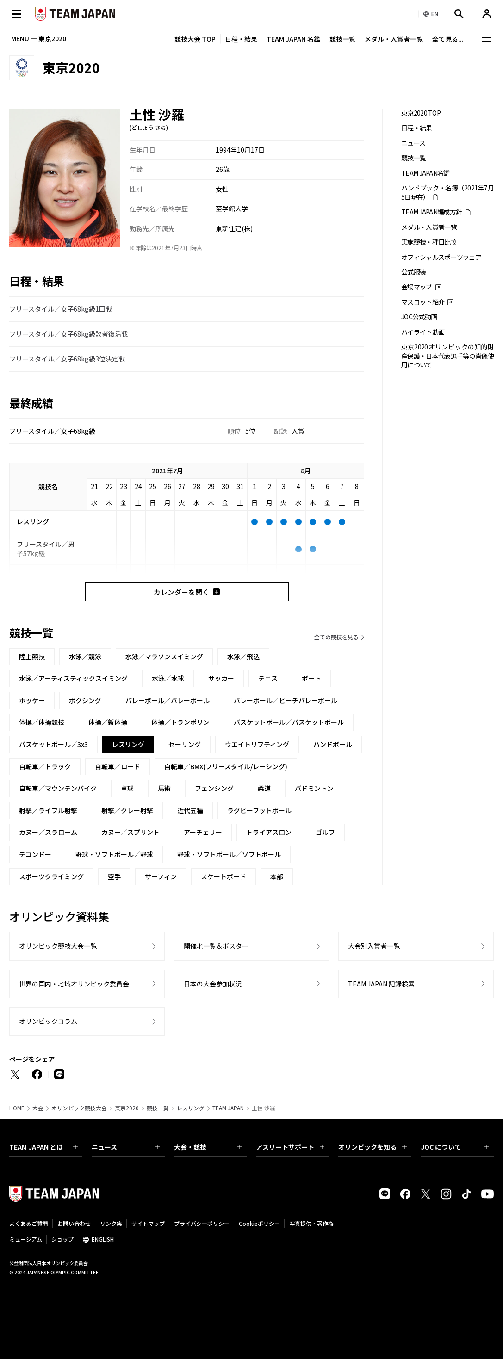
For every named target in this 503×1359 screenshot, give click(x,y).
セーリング (184, 744)
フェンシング (214, 788)
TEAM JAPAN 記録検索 (381, 983)
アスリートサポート (290, 1146)
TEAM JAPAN (228, 1108)
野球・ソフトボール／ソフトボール (229, 854)
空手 (114, 876)
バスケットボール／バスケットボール (289, 722)
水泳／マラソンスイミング (164, 656)
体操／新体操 (107, 722)
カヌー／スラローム (48, 832)
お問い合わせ (74, 1223)
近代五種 (190, 810)
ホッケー (32, 700)
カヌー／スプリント (130, 832)
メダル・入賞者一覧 (394, 38)
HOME (17, 1108)
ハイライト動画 (422, 332)
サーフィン (161, 876)
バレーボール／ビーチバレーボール (285, 700)
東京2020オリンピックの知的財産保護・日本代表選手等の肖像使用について (447, 356)
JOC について (455, 1146)
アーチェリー (203, 832)
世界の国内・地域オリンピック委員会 (74, 983)
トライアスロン (269, 832)
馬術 (164, 788)
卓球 (127, 788)
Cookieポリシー (259, 1223)
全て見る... (448, 38)
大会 (37, 1108)
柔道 (264, 788)
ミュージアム (25, 1239)
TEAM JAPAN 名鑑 (293, 38)
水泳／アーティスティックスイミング (73, 678)
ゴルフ (325, 832)
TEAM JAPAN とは (43, 1146)
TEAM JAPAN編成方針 (431, 212)
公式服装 (413, 272)
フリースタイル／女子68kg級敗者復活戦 (68, 333)
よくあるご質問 (28, 1223)
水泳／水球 (168, 678)
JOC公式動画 (419, 316)
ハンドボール (332, 744)
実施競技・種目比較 (429, 242)
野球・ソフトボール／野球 (114, 854)
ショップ (62, 1239)
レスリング (191, 1108)
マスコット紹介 (422, 302)
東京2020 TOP (421, 113)
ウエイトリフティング (257, 744)
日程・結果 (241, 38)
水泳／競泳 (85, 656)
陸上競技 (32, 656)
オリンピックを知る (372, 1146)
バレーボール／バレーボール (167, 700)
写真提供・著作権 (311, 1223)
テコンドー (35, 854)
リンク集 (111, 1223)
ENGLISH (103, 1239)
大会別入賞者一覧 (374, 945)
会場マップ (416, 286)
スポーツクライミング (51, 876)
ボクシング (85, 700)
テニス (268, 678)
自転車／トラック (45, 766)
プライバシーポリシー (202, 1223)
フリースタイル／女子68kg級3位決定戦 (67, 358)
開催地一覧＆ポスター (216, 945)
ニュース (413, 143)
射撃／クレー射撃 (127, 810)
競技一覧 (342, 38)
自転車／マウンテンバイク (58, 788)
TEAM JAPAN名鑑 (425, 173)
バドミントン (314, 788)
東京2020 (127, 1108)
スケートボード (223, 876)
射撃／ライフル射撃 (48, 810)
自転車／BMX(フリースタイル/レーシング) (225, 766)
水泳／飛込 (243, 656)
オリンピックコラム (48, 1021)
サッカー (221, 678)
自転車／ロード (117, 766)
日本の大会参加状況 (213, 983)
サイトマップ (148, 1223)
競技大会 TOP (195, 38)
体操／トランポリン (180, 722)
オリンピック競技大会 (79, 1108)
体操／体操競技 (41, 722)
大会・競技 (208, 1146)
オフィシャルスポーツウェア (441, 257)
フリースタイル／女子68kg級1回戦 (60, 308)
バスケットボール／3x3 (53, 744)
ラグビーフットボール (259, 810)
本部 (276, 876)
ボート (311, 678)
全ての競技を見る (336, 637)
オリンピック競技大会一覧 (58, 945)
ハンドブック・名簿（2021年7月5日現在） (447, 192)
